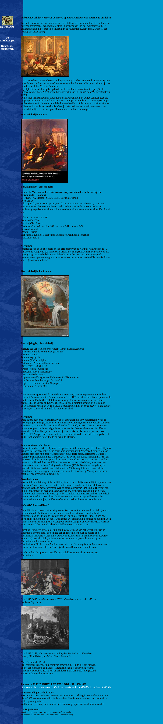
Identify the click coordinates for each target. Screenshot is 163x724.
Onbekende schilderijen (7, 47)
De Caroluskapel (7, 39)
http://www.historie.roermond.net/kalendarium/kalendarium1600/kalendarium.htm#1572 (66, 687)
